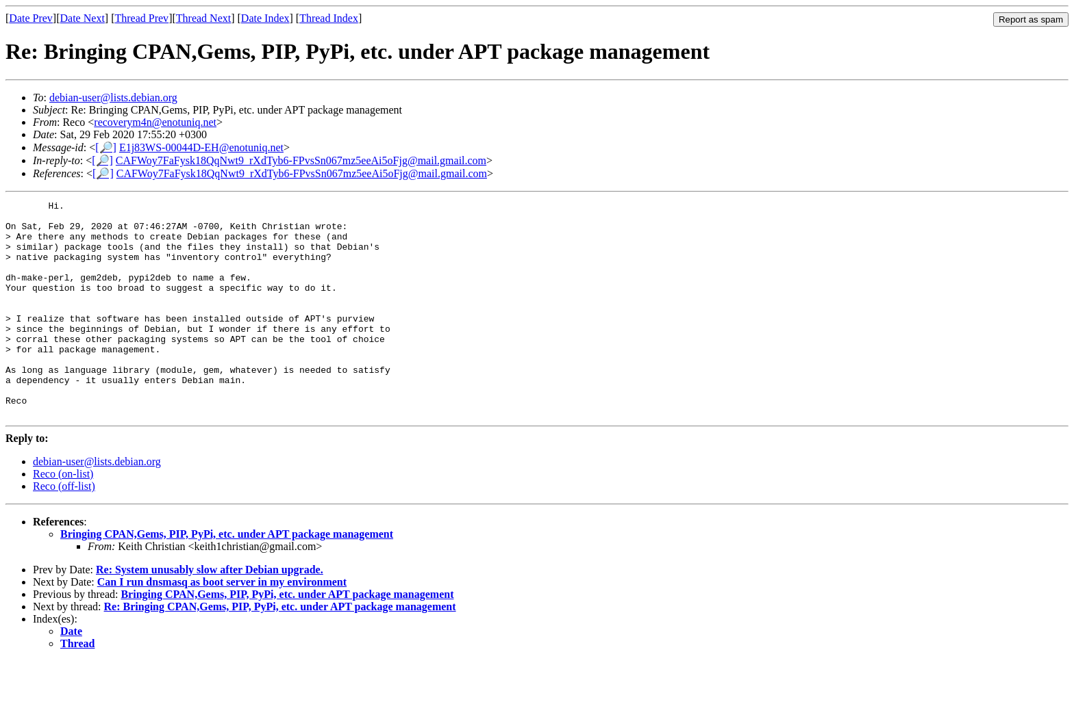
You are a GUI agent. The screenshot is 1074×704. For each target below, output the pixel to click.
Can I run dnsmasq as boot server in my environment (222, 625)
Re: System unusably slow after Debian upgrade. (209, 612)
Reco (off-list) (64, 529)
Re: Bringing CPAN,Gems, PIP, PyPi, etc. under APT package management (280, 649)
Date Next (82, 18)
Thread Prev (141, 18)
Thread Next (203, 18)
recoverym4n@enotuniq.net (155, 122)
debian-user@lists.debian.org (113, 97)
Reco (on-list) (63, 517)
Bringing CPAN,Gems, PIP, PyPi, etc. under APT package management (226, 577)
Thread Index (328, 18)
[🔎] (105, 147)
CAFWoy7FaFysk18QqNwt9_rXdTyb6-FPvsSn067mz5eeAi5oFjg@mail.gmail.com (301, 160)
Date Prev (31, 18)
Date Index (265, 18)
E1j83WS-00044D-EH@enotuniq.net (201, 147)
